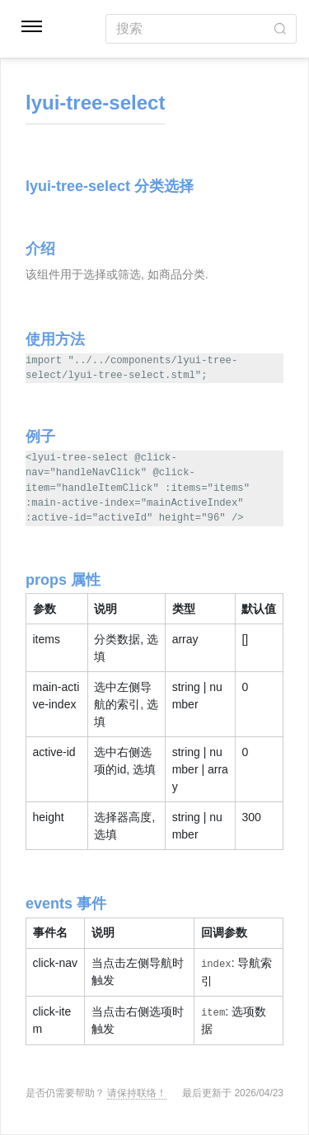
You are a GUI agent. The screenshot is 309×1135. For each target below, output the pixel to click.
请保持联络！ (136, 1093)
